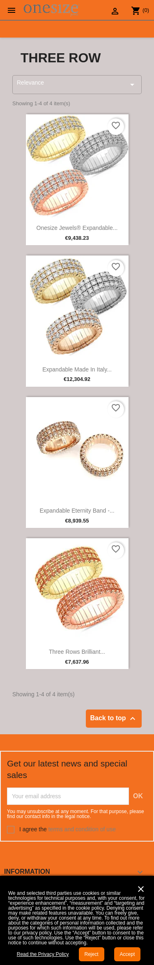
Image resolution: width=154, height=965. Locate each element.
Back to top (114, 719)
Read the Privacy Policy (43, 954)
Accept (127, 954)
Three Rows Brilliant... (77, 651)
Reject (92, 954)
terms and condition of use (82, 829)
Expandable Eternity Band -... (76, 510)
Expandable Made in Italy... (77, 369)
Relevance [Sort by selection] (77, 84)
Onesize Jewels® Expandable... (77, 228)
